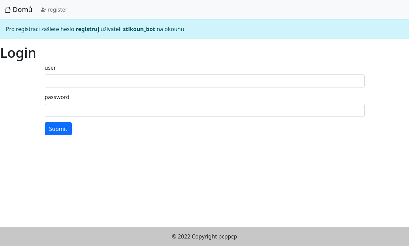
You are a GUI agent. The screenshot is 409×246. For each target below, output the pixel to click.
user (50, 67)
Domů (18, 9)
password (57, 97)
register (54, 9)
